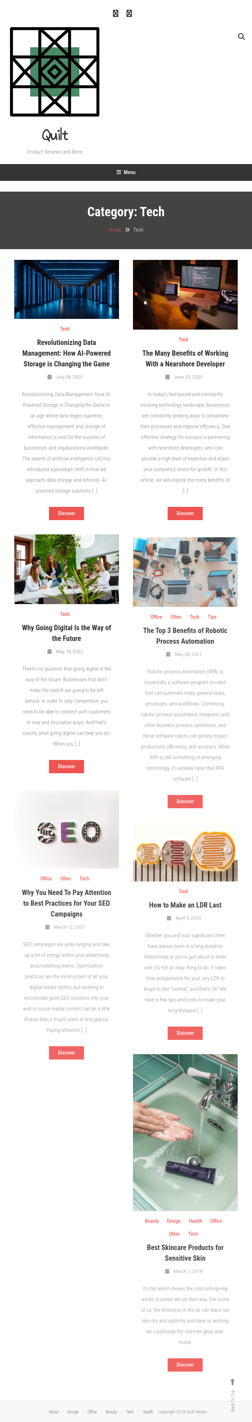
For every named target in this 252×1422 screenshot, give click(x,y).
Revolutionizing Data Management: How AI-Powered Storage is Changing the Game (67, 353)
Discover (66, 513)
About (54, 1411)
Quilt (55, 135)
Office (156, 627)
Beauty (152, 1231)
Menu (126, 172)
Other (176, 627)
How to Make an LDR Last (185, 915)
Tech (65, 329)
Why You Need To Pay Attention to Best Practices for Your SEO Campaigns (66, 913)
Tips (212, 627)
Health (195, 1231)
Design (174, 1231)
